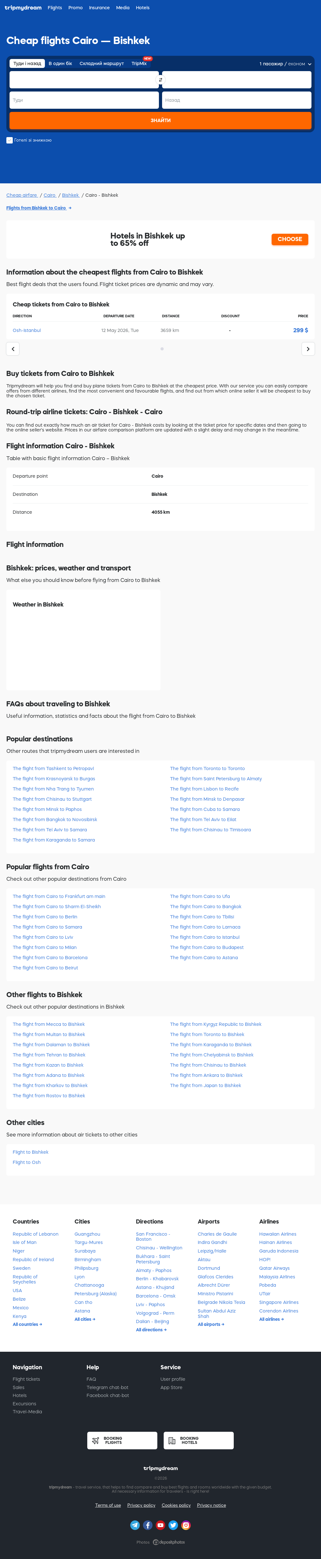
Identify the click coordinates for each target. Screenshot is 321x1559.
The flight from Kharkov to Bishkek (50, 1085)
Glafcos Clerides (215, 1277)
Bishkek (71, 195)
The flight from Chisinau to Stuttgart (52, 799)
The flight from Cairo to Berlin (45, 917)
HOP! (264, 1259)
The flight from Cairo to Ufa (200, 896)
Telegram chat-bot (107, 1387)
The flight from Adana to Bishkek (48, 1075)
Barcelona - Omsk (155, 1296)
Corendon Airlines (278, 1311)
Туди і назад (27, 63)
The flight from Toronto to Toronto (207, 768)
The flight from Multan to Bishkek (49, 1034)
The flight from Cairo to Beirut (45, 968)
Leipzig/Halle (212, 1251)
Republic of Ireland (33, 1259)
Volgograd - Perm (155, 1313)
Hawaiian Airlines (277, 1234)
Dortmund (209, 1268)
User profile (172, 1379)
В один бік (60, 63)
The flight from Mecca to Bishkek (49, 1024)
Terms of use (108, 1505)
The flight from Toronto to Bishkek (207, 1034)
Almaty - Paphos (154, 1270)
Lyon (80, 1277)
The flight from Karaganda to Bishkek (211, 1044)
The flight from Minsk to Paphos (47, 809)
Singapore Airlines (279, 1302)
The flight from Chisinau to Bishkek (208, 1065)
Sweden (22, 1268)
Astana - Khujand (155, 1287)
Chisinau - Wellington (159, 1248)
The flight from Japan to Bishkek (205, 1085)
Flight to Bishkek (30, 1152)
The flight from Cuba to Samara (205, 809)
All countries (26, 1324)
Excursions (24, 1403)
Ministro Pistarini (215, 1293)
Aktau (204, 1259)
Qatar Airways (274, 1268)
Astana (82, 1311)
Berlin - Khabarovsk (157, 1278)
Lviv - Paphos (150, 1304)
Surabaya (85, 1251)
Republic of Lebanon (36, 1234)
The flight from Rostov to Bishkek (49, 1095)
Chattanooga (89, 1285)
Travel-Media (27, 1411)
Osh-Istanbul (27, 330)
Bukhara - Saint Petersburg (153, 1259)
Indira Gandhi (212, 1242)
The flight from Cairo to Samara (47, 927)
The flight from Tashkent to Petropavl (53, 768)
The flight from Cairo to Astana (204, 957)
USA (17, 1290)
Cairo (50, 195)
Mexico (21, 1307)
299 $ (300, 330)
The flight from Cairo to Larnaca (205, 927)
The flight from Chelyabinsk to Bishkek (211, 1055)
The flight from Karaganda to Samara (54, 840)
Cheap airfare (22, 195)
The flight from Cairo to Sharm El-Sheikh (57, 906)
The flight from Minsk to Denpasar (207, 799)
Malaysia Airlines (277, 1277)
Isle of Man (25, 1242)
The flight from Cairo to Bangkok (205, 906)
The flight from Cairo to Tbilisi (202, 917)
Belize (19, 1299)
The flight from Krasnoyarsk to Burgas (54, 778)
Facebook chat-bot (108, 1395)
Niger (19, 1251)
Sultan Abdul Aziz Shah (217, 1314)
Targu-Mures (89, 1242)
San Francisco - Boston (153, 1237)
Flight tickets (26, 1379)
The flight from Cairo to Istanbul (204, 937)
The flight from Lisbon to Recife (204, 789)
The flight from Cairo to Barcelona (50, 957)
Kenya (19, 1316)
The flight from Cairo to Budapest (207, 947)
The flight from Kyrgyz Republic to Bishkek (215, 1024)
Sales (19, 1387)
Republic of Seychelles (25, 1279)
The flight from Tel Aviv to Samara (50, 829)
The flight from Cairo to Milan (45, 947)
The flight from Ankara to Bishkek (206, 1075)
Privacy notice (211, 1505)
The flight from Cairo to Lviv (43, 937)
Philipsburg (86, 1268)
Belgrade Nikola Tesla (221, 1302)
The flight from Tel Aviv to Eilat (203, 819)
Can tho (83, 1302)
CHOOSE (290, 239)
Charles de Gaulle (217, 1234)
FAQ (91, 1379)
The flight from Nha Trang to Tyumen (53, 789)
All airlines (270, 1319)
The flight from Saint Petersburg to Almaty (216, 778)
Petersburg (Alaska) (96, 1293)
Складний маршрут (102, 63)
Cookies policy (176, 1505)
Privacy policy (141, 1505)
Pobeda (267, 1285)
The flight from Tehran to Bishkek (49, 1055)
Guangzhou (87, 1234)
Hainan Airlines (275, 1242)
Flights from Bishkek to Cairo (36, 208)
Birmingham (88, 1259)
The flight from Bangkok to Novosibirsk (55, 819)
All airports (209, 1324)
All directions (150, 1329)
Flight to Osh (27, 1162)
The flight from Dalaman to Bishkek (51, 1044)
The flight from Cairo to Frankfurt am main (59, 896)
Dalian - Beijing (152, 1321)
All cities (83, 1319)
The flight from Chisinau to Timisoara (210, 829)
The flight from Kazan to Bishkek (48, 1065)
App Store (171, 1387)
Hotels (20, 1395)
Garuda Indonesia (278, 1251)
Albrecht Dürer (214, 1285)
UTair (264, 1293)
